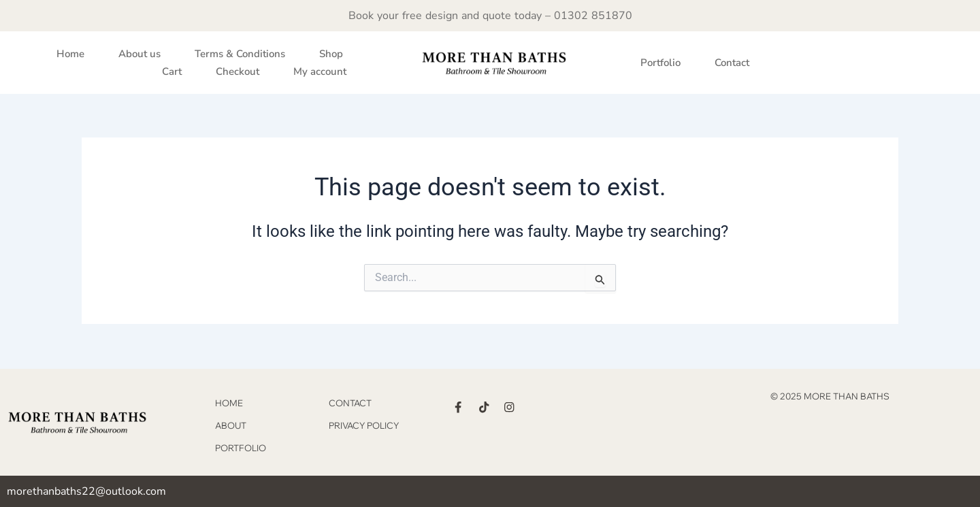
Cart (172, 71)
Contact (732, 62)
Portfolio (660, 62)
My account (319, 71)
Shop (331, 54)
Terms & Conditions (240, 54)
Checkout (237, 71)
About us (139, 54)
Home (70, 54)
